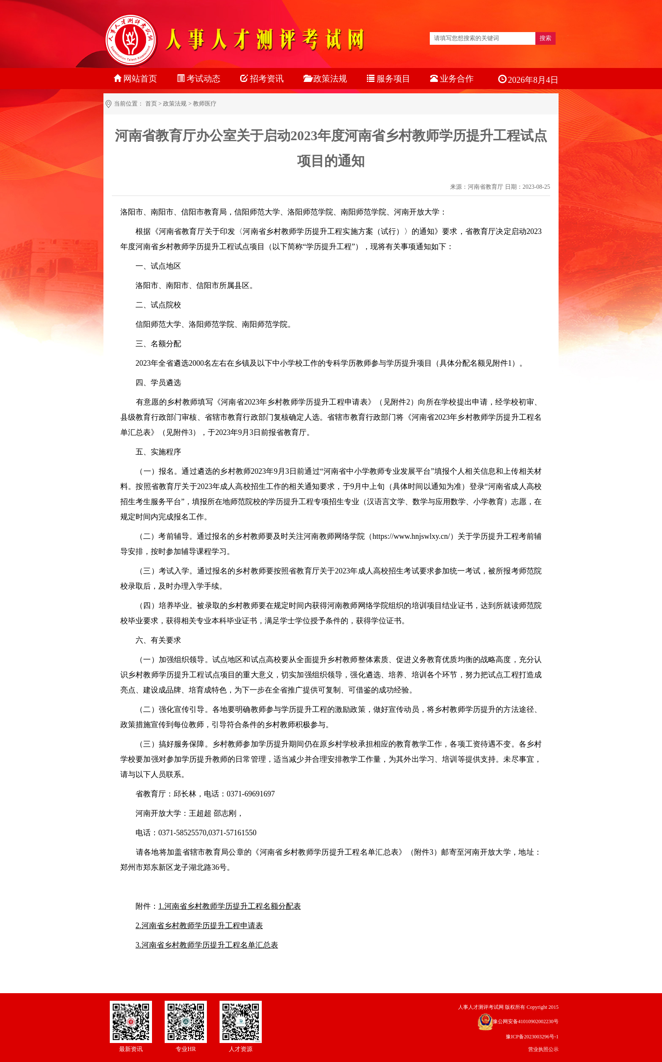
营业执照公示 (543, 1049)
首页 (151, 103)
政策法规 (175, 103)
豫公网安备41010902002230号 (526, 1021)
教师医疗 (205, 103)
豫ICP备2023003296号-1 (532, 1037)
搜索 (545, 38)
